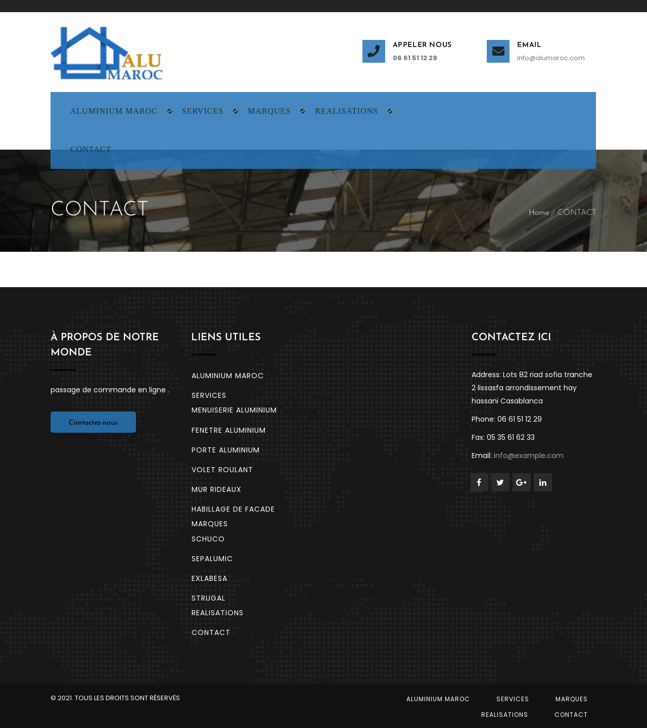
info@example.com (529, 455)
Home (539, 213)
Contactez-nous (93, 423)
